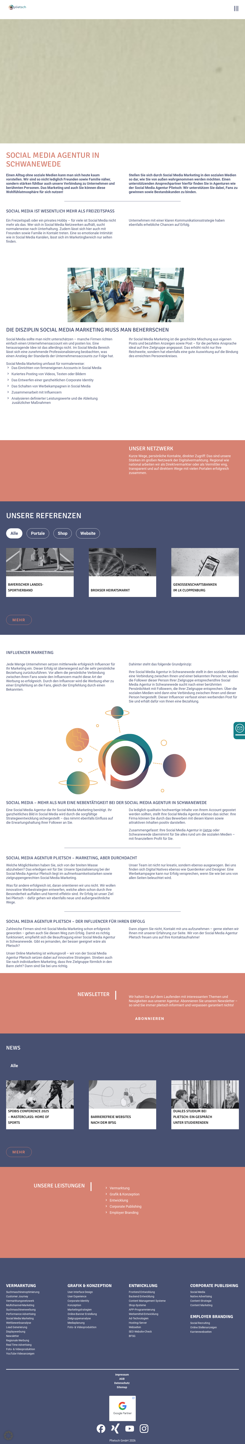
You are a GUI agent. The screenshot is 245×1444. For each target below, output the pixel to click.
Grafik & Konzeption (125, 1194)
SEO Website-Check (140, 1331)
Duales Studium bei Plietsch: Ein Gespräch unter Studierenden (192, 1117)
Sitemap (122, 1387)
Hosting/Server (138, 1322)
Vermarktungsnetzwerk (20, 1300)
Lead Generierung (16, 1327)
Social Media (197, 1292)
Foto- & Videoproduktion (20, 1349)
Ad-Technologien (139, 1318)
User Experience (77, 1296)
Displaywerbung (15, 1331)
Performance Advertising (21, 1314)
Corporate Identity (78, 1300)
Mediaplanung (76, 1322)
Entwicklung (119, 1200)
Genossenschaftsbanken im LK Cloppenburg (195, 587)
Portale (38, 533)
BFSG (132, 1335)
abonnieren (149, 1018)
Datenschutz (122, 1383)
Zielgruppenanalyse (79, 1318)
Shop (62, 533)
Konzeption (74, 1305)
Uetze (207, 830)
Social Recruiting (200, 1322)
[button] (8, 1435)
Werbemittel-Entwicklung (143, 1314)
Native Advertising (201, 1296)
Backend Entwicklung (141, 1296)
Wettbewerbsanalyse (18, 1322)
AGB (122, 1378)
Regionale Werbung (17, 1340)
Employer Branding (124, 1213)
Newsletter (12, 1335)
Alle (14, 533)
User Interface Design (80, 1292)
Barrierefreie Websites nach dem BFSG (111, 1120)
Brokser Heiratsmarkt (110, 590)
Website (88, 533)
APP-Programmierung (142, 1309)
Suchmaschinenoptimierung (22, 1292)
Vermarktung (120, 1188)
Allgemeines (43, 1065)
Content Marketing (201, 1305)
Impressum (122, 1374)
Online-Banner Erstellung (82, 1314)
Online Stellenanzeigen (203, 1327)
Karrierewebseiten (201, 1331)
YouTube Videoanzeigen (20, 1353)
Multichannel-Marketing (20, 1305)
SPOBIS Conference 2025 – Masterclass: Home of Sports (28, 1117)
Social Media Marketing (20, 1318)
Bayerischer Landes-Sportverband (25, 587)
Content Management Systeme (147, 1300)
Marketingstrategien (80, 1309)
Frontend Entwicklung (142, 1292)
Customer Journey (17, 1296)
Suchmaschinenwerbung (21, 1309)
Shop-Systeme (137, 1305)
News (73, 1065)
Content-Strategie (200, 1300)
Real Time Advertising (19, 1344)
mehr (18, 620)
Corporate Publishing (125, 1206)
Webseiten (135, 1327)
